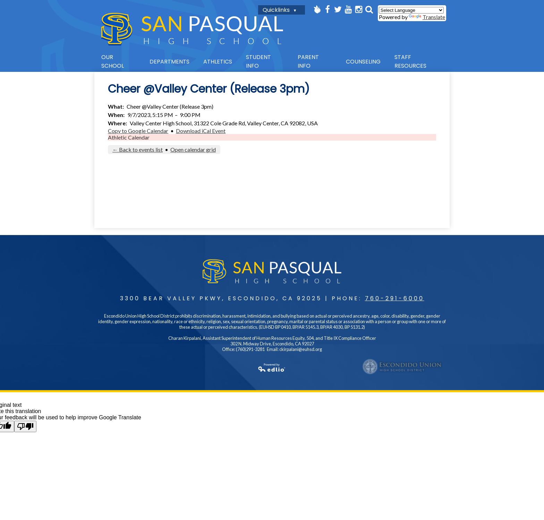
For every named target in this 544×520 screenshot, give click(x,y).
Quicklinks (276, 10)
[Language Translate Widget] (411, 10)
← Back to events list (137, 149)
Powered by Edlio (192, 367)
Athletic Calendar (129, 137)
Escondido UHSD (402, 367)
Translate (427, 17)
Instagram (359, 9)
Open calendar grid (193, 149)
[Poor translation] (25, 426)
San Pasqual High (192, 29)
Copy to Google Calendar (138, 130)
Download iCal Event (201, 130)
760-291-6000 (394, 298)
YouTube (348, 9)
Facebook (327, 9)
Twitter (338, 9)
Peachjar (317, 9)
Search (369, 9)
